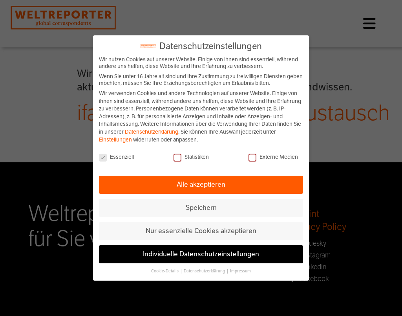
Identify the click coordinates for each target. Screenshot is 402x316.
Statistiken (191, 157)
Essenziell (116, 157)
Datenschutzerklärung (151, 132)
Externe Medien (273, 157)
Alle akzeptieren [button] (201, 184)
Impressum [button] (240, 271)
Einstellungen (115, 139)
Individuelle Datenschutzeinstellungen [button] (201, 254)
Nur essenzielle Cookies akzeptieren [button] (201, 230)
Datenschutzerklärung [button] (205, 271)
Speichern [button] (201, 207)
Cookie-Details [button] (165, 271)
